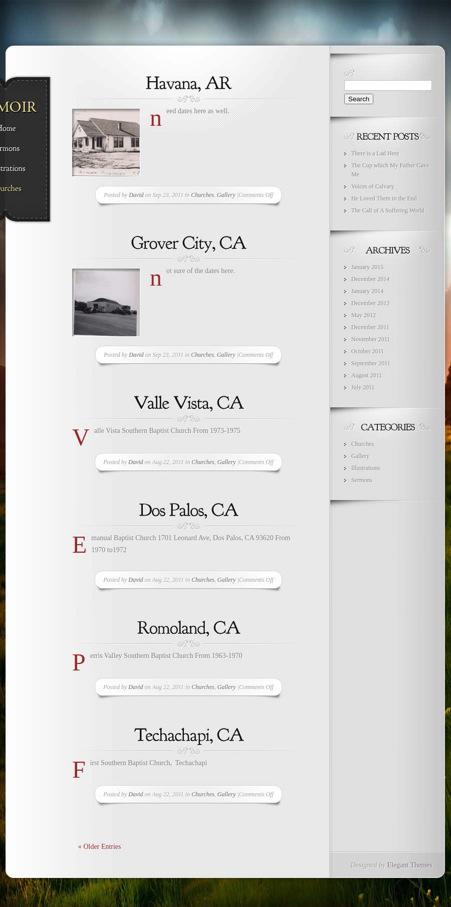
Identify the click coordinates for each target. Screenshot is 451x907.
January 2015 (367, 267)
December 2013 (370, 303)
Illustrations (365, 468)
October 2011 (367, 351)
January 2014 (367, 291)
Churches (202, 194)
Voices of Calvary (372, 186)
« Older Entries (99, 846)
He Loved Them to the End (384, 198)
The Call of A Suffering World (387, 210)
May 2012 (363, 315)
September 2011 (370, 363)
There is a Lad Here (375, 153)
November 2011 (370, 339)
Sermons (361, 480)
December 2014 (370, 279)
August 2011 (366, 375)
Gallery (226, 194)
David (136, 194)
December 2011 (370, 327)
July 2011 (363, 387)
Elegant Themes (409, 865)
